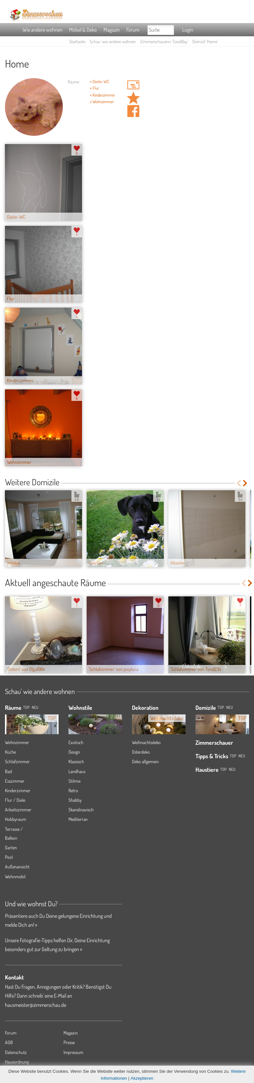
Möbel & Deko (83, 29)
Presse (69, 1042)
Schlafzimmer (17, 761)
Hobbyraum (15, 819)
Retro (73, 790)
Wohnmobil (15, 876)
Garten (11, 847)
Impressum (73, 1052)
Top (221, 707)
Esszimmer (14, 781)
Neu (229, 707)
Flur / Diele (15, 800)
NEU (35, 707)
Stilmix (74, 781)
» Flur (94, 88)
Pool (9, 857)
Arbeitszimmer (18, 809)
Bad (8, 771)
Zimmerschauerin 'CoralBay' (164, 41)
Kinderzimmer (17, 790)
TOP (26, 707)
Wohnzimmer (17, 742)
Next (245, 483)
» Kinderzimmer (102, 95)
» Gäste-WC (99, 81)
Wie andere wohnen (42, 29)
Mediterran (78, 819)
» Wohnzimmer (102, 101)
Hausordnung (17, 1062)
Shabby (75, 800)
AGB (9, 1042)
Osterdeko (141, 752)
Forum (132, 29)
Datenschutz (16, 1052)
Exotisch (75, 742)
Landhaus (76, 771)
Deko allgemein (145, 761)
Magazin (112, 29)
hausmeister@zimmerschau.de (35, 1005)
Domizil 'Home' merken (133, 98)
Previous (238, 483)
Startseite (77, 41)
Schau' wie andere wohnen (113, 41)
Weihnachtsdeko (146, 742)
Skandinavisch (81, 809)
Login (187, 29)
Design (74, 752)
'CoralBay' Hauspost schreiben (133, 84)
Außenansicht (17, 866)
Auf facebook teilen (133, 111)
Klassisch (76, 761)
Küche (10, 752)
